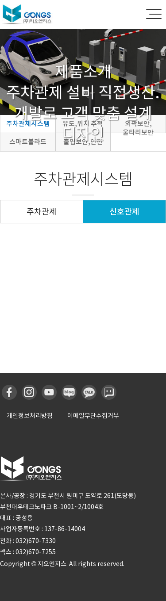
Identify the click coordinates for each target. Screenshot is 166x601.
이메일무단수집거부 (93, 416)
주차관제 (42, 212)
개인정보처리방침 (30, 416)
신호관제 (124, 212)
